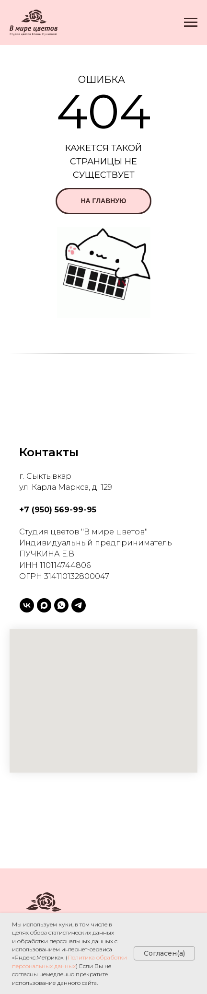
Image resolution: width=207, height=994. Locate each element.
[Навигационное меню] (190, 22)
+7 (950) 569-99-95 (57, 509)
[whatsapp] (61, 605)
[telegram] (78, 605)
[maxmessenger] (44, 605)
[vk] (27, 605)
